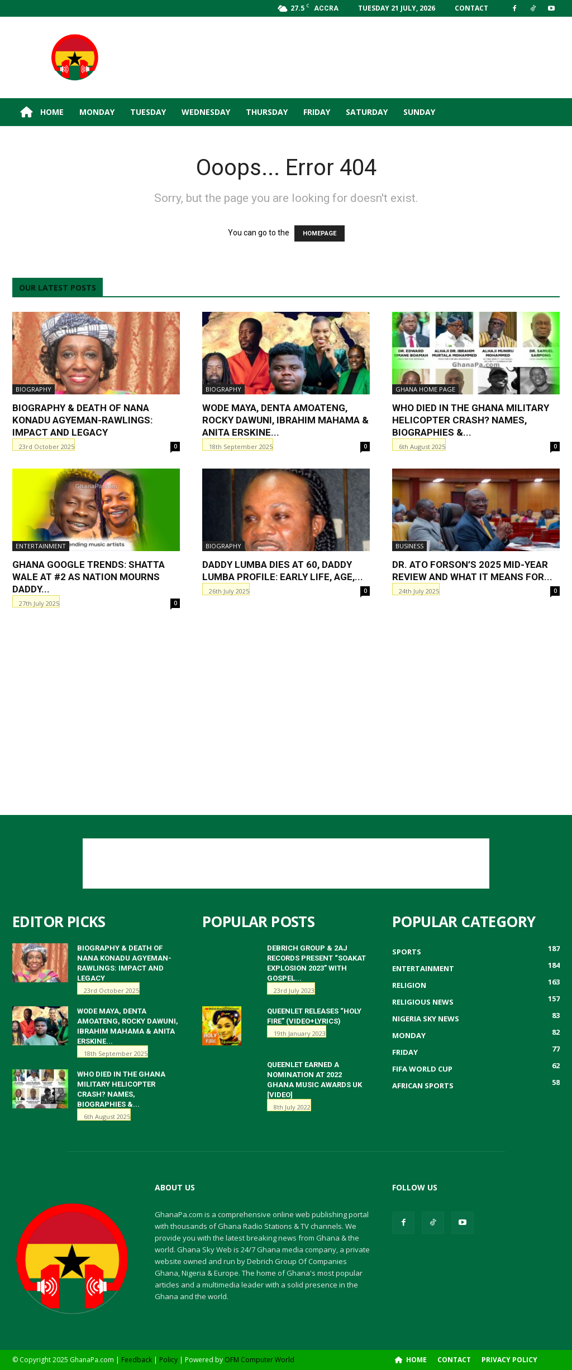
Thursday (267, 112)
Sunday (419, 112)
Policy (168, 1359)
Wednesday (206, 112)
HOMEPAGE (319, 233)
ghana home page (425, 389)
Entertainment (41, 546)
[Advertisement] (356, 57)
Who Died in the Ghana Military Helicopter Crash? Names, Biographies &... (470, 420)
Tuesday (148, 112)
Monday (97, 112)
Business (409, 546)
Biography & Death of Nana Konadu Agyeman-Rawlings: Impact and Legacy (82, 420)
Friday (316, 112)
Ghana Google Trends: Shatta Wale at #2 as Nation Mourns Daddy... (88, 577)
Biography (33, 389)
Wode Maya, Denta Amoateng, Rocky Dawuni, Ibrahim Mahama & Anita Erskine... (285, 420)
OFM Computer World (259, 1359)
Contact (471, 8)
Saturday (367, 112)
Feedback (136, 1359)
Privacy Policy (509, 1359)
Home (42, 112)
